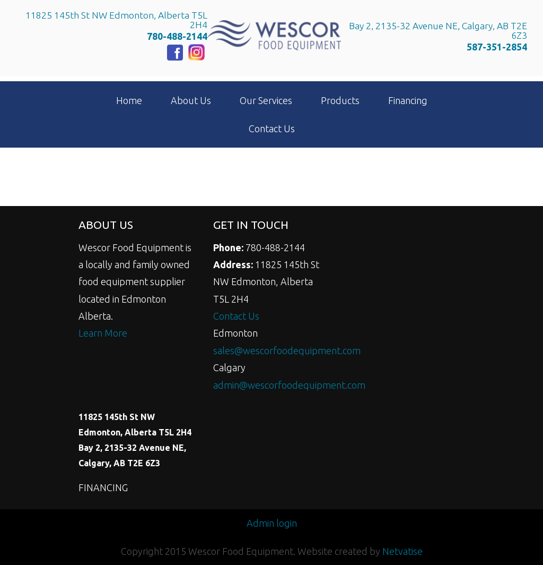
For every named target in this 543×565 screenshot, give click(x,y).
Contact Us (272, 128)
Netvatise (402, 551)
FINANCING (103, 487)
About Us (191, 100)
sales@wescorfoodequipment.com (287, 350)
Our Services (266, 100)
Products (340, 100)
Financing (407, 100)
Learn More (102, 333)
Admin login (272, 523)
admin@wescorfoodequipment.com (289, 385)
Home (129, 100)
